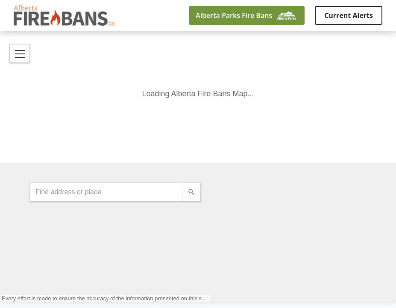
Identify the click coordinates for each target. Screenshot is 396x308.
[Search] (191, 192)
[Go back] (146, 15)
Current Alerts (348, 15)
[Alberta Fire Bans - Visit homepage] (64, 15)
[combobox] (106, 192)
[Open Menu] (19, 53)
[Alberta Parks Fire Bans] (247, 15)
